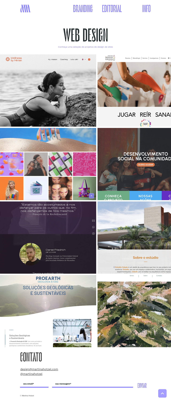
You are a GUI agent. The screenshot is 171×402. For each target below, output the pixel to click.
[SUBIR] (162, 393)
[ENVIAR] (142, 386)
